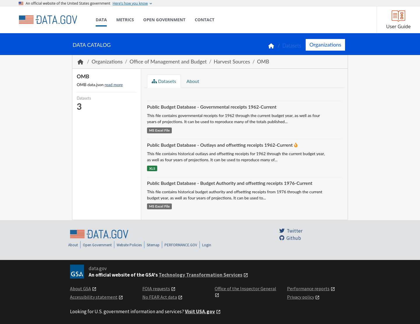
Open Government (97, 244)
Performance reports (308, 288)
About (192, 81)
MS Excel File (159, 130)
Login (206, 244)
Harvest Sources (232, 62)
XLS (152, 168)
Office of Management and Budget (168, 62)
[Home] (48, 20)
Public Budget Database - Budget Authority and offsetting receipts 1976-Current (229, 183)
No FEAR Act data (159, 297)
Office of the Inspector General (245, 288)
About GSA (80, 288)
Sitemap (153, 244)
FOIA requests (156, 288)
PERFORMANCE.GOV (180, 244)
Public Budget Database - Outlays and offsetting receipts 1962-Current (220, 145)
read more (114, 84)
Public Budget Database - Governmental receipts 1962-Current (211, 106)
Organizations (325, 44)
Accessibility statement (94, 297)
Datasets (291, 46)
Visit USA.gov (200, 311)
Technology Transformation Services (200, 275)
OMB (263, 62)
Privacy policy (300, 297)
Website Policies (129, 244)
